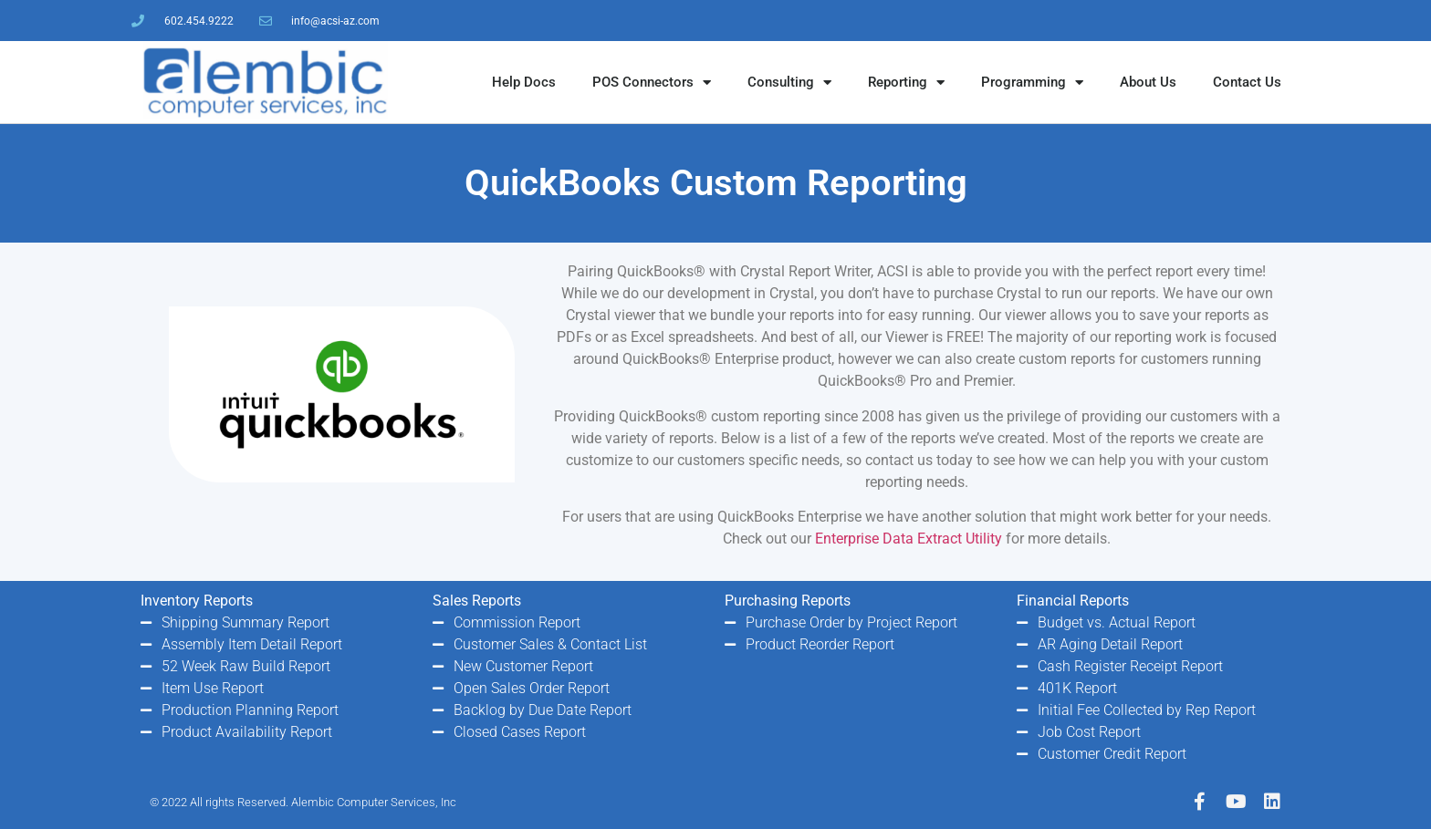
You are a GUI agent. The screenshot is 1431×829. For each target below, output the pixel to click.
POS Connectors (651, 82)
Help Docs (524, 82)
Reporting (906, 82)
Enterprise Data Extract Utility (908, 538)
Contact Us (1247, 82)
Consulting (789, 82)
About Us (1148, 82)
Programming (1032, 82)
